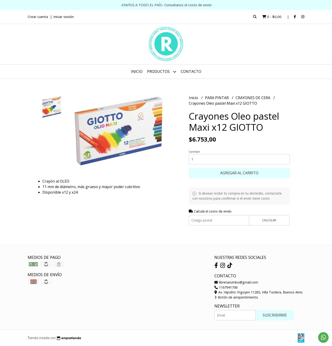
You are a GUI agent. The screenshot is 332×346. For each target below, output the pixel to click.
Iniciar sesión (63, 16)
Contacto (191, 71)
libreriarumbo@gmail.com (236, 282)
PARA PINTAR (217, 97)
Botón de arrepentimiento (236, 297)
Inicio (136, 71)
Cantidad (194, 151)
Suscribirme (275, 315)
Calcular (269, 220)
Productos (161, 72)
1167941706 (225, 287)
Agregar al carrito (239, 172)
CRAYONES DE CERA (253, 97)
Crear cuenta (38, 16)
